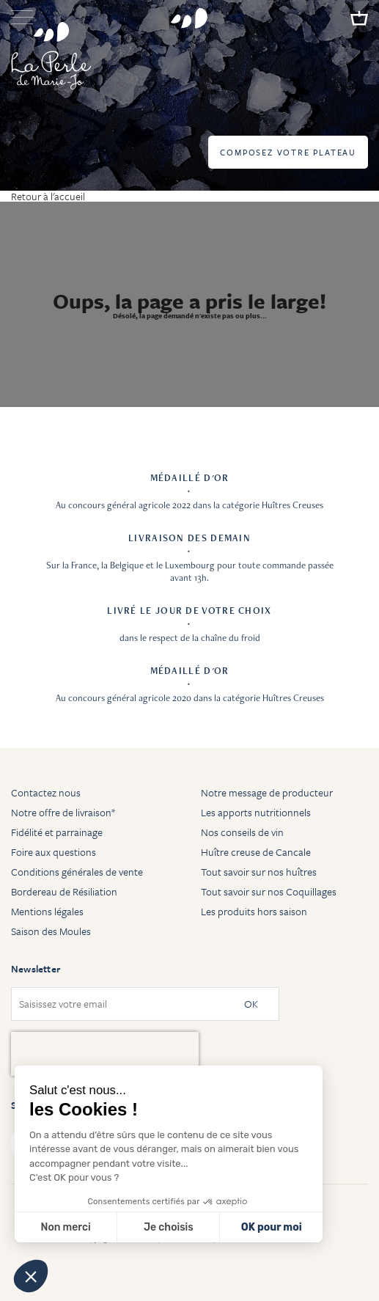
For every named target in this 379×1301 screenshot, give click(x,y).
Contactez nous (46, 792)
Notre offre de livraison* (63, 812)
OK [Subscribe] (251, 1004)
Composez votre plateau (288, 152)
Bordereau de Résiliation (64, 891)
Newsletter (35, 968)
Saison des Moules (51, 931)
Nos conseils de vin (242, 832)
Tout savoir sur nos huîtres (259, 871)
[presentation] (105, 1054)
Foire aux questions (53, 852)
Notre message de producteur (267, 792)
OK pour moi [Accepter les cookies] (271, 1227)
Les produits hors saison (254, 911)
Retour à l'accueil (48, 196)
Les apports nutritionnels (256, 812)
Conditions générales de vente (77, 871)
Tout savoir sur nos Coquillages (268, 891)
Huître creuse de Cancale (256, 852)
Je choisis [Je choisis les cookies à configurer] (169, 1227)
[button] (30, 1276)
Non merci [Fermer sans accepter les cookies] (65, 1227)
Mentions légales (47, 911)
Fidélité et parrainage (57, 832)
